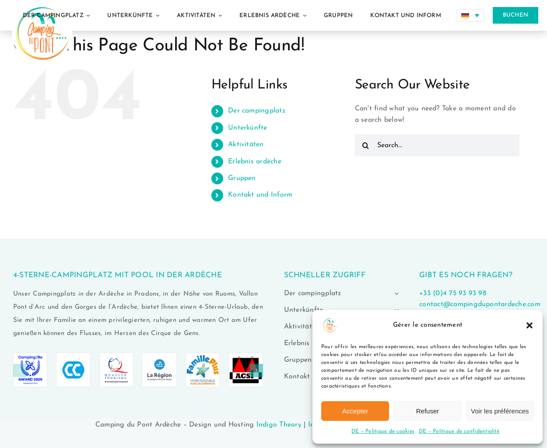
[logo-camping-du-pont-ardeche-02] (42, 3)
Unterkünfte (247, 127)
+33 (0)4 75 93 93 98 (452, 293)
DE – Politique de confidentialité (459, 431)
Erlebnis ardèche (254, 161)
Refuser (427, 411)
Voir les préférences (500, 411)
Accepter (355, 411)
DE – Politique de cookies (382, 431)
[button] (529, 325)
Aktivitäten (246, 144)
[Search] (366, 145)
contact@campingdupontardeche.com (479, 304)
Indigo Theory (279, 424)
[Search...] (437, 145)
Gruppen (242, 178)
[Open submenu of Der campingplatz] (395, 293)
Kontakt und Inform (260, 194)
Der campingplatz (256, 110)
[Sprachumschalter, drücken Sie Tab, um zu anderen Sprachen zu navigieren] (470, 15)
